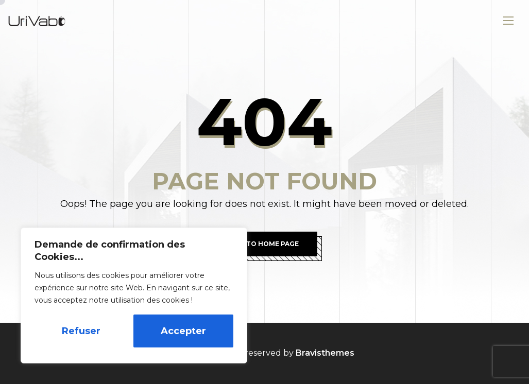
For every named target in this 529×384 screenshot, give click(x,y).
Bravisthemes (325, 353)
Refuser (81, 331)
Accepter (183, 331)
